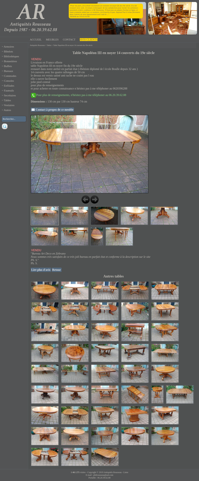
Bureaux (8, 71)
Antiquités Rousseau (37, 45)
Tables (7, 100)
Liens (125, 472)
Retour (56, 269)
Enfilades (9, 85)
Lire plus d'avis (40, 269)
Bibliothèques (11, 56)
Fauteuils (9, 90)
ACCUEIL (36, 39)
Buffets (8, 66)
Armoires (9, 46)
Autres (7, 110)
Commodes (10, 75)
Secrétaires (10, 95)
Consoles (9, 80)
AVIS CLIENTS (89, 39)
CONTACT (69, 39)
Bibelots (8, 51)
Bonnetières (10, 61)
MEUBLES (52, 39)
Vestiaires (9, 105)
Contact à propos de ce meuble (54, 109)
